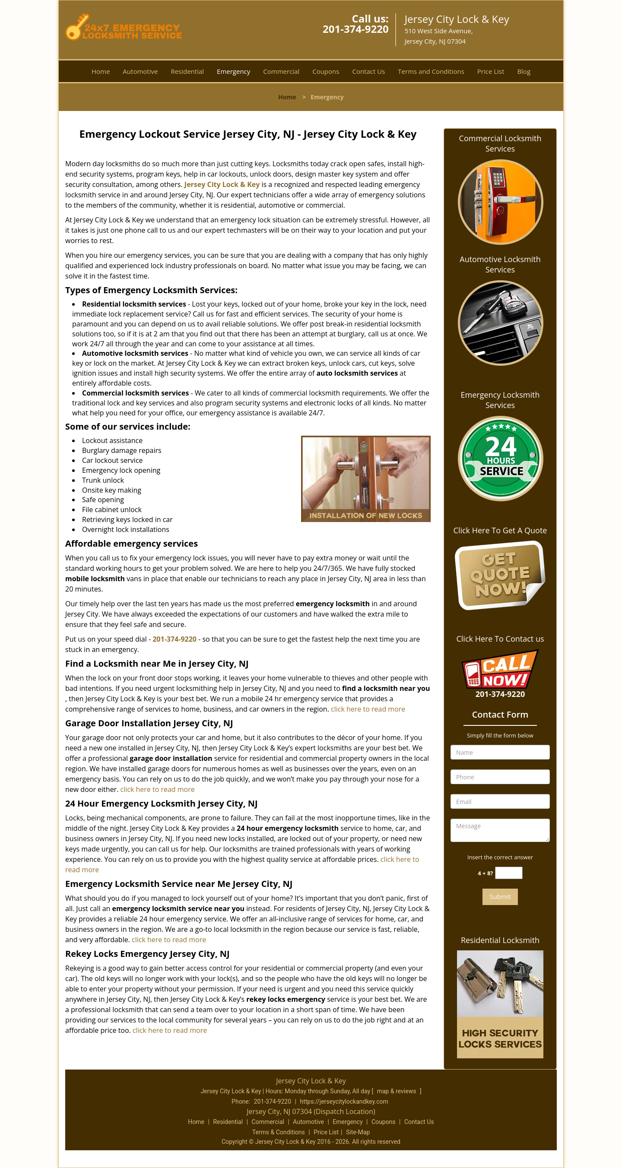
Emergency (233, 71)
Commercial (281, 71)
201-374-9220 (356, 29)
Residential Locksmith (500, 940)
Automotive (140, 71)
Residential (187, 71)
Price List (491, 71)
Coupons (325, 71)
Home (101, 71)
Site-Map (358, 1132)
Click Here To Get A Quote (500, 530)
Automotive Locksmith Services (500, 264)
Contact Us (368, 71)
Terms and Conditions (431, 71)
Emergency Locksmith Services (500, 399)
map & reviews (397, 1091)
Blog (523, 71)
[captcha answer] (509, 873)
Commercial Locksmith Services (500, 143)
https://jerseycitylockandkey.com (344, 1101)
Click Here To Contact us (500, 638)
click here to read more (368, 709)
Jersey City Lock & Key (222, 184)
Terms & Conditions (278, 1132)
